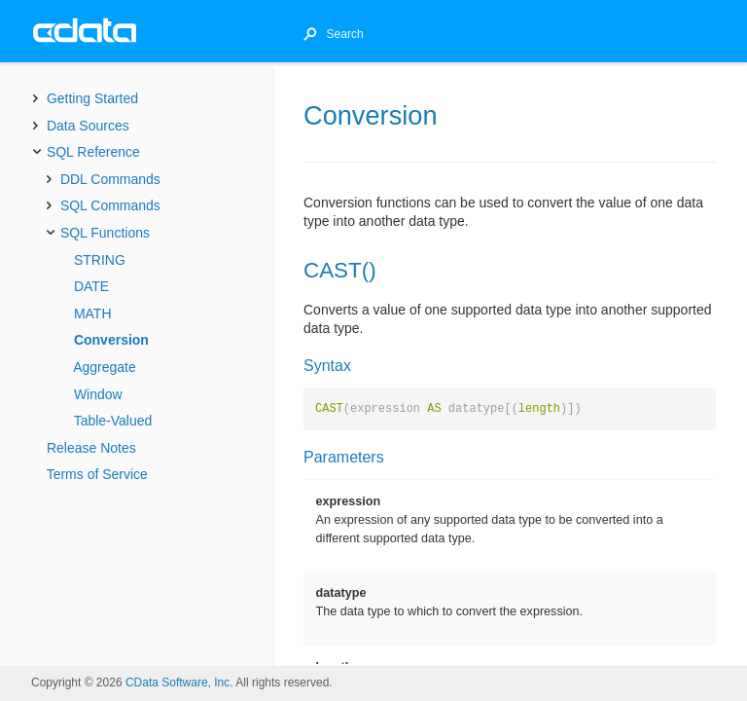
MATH (93, 313)
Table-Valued (113, 420)
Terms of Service (97, 474)
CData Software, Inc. (179, 682)
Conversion (111, 340)
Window (98, 394)
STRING (99, 260)
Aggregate (104, 367)
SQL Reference (93, 152)
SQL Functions (105, 232)
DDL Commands (110, 179)
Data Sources (88, 125)
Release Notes (91, 448)
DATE (91, 286)
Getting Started (92, 98)
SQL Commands (110, 205)
